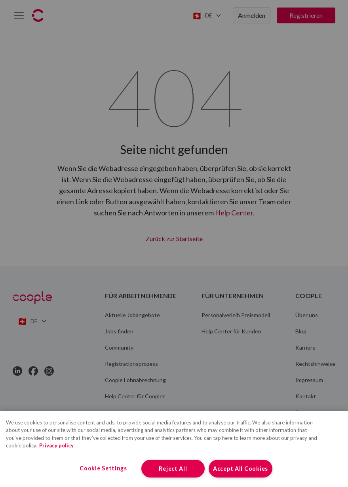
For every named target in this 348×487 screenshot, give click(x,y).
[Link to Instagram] (49, 371)
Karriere (305, 347)
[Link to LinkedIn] (17, 371)
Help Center (234, 212)
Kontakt (305, 396)
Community (119, 347)
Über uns (306, 315)
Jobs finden (119, 331)
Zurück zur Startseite (174, 237)
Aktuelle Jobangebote (132, 315)
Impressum (309, 380)
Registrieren (306, 15)
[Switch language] (206, 15)
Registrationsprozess (131, 363)
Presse (304, 412)
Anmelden (251, 15)
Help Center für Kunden (231, 331)
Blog (300, 331)
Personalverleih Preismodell (236, 315)
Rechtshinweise (315, 363)
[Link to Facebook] (33, 371)
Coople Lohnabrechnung (135, 380)
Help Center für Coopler (135, 396)
